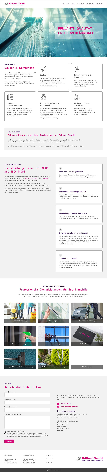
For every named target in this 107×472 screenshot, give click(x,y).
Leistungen (90, 4)
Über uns (65, 4)
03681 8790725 (66, 403)
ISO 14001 (45, 178)
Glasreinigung (53, 321)
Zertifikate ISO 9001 (31, 178)
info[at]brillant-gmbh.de (69, 407)
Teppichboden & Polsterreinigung (20, 367)
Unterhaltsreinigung (20, 321)
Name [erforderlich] (10, 392)
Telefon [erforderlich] (10, 407)
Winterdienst (87, 367)
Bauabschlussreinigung (87, 321)
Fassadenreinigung (53, 344)
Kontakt (99, 4)
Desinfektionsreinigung (20, 344)
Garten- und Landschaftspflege (53, 367)
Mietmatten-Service (87, 344)
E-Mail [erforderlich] (10, 399)
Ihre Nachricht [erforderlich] (12, 414)
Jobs (73, 4)
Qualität (80, 4)
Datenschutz (50, 462)
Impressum (49, 459)
